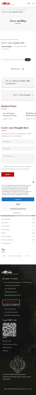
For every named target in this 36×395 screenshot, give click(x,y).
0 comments (5, 49)
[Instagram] (8, 383)
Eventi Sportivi (18, 219)
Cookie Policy (17, 212)
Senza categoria (18, 236)
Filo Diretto (18, 223)
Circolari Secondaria (20, 9)
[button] (33, 182)
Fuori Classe (18, 226)
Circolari (9, 9)
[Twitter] (2, 383)
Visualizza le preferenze (18, 209)
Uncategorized (18, 243)
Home (3, 9)
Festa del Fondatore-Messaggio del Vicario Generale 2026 (9, 116)
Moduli (18, 233)
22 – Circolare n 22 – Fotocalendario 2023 (12, 59)
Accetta (18, 199)
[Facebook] (5, 383)
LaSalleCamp (18, 229)
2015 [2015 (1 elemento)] (4, 256)
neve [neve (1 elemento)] (26, 256)
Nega (18, 204)
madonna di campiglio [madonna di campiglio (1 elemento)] (15, 256)
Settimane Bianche (18, 240)
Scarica (28, 59)
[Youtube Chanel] (11, 383)
